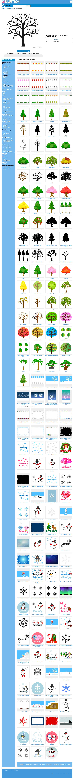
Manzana (7, 124)
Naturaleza (7, 82)
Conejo (4, 105)
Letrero (4, 143)
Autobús (5, 132)
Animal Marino (5, 114)
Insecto (4, 112)
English (6, 770)
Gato (4, 92)
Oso (4, 94)
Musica (4, 160)
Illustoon (3, 8)
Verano (4, 77)
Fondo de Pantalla (7, 168)
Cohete (7, 133)
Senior (4, 150)
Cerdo (4, 98)
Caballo (11, 98)
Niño (4, 147)
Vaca (8, 98)
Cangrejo (10, 115)
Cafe (9, 127)
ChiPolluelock (9, 111)
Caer (4, 78)
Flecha (12, 138)
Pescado (5, 115)
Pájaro (4, 109)
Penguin (5, 119)
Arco (9, 138)
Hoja (7, 85)
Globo (8, 140)
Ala (11, 140)
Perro (4, 93)
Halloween (5, 68)
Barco (4, 134)
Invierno (4, 80)
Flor (3, 82)
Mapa (4, 141)
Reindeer (5, 67)
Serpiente (5, 108)
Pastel (4, 126)
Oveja (8, 99)
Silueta (4, 169)
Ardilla (4, 103)
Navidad (5, 65)
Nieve (7, 89)
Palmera (11, 85)
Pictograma (5, 151)
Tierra (4, 86)
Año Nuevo (5, 72)
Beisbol (4, 155)
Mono (4, 97)
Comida (4, 121)
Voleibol (4, 158)
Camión (8, 130)
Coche (4, 130)
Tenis (4, 159)
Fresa (12, 124)
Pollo (4, 111)
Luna (12, 86)
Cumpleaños (6, 71)
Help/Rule (16, 770)
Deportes (4, 153)
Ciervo (4, 99)
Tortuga (8, 107)
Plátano (4, 125)
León (4, 101)
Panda (4, 95)
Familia (4, 144)
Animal (4, 91)
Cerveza (5, 127)
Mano (10, 151)
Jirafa (9, 102)
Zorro (8, 103)
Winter (8, 8)
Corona (4, 140)
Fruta (4, 124)
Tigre (7, 101)
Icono (3, 137)
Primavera (5, 76)
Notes (8, 160)
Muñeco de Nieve (7, 66)
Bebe (4, 146)
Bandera (8, 141)
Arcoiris (11, 89)
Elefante (5, 102)
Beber (8, 121)
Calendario (5, 73)
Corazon (5, 138)
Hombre (8, 148)
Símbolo (8, 137)
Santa (9, 65)
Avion (4, 133)
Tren (4, 135)
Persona (9, 144)
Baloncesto (5, 157)
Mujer (4, 148)
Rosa (4, 83)
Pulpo (4, 116)
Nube (4, 89)
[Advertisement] (59, 22)
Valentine (5, 70)
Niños (7, 146)
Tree (11, 8)
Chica (7, 147)
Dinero (4, 163)
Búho (8, 109)
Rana (4, 107)
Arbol (4, 85)
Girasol (4, 84)
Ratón (4, 106)
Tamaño (8, 86)
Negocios (4, 162)
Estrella (4, 88)
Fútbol (4, 154)
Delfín (8, 118)
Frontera (5, 166)
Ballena (4, 118)
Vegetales (5, 122)
